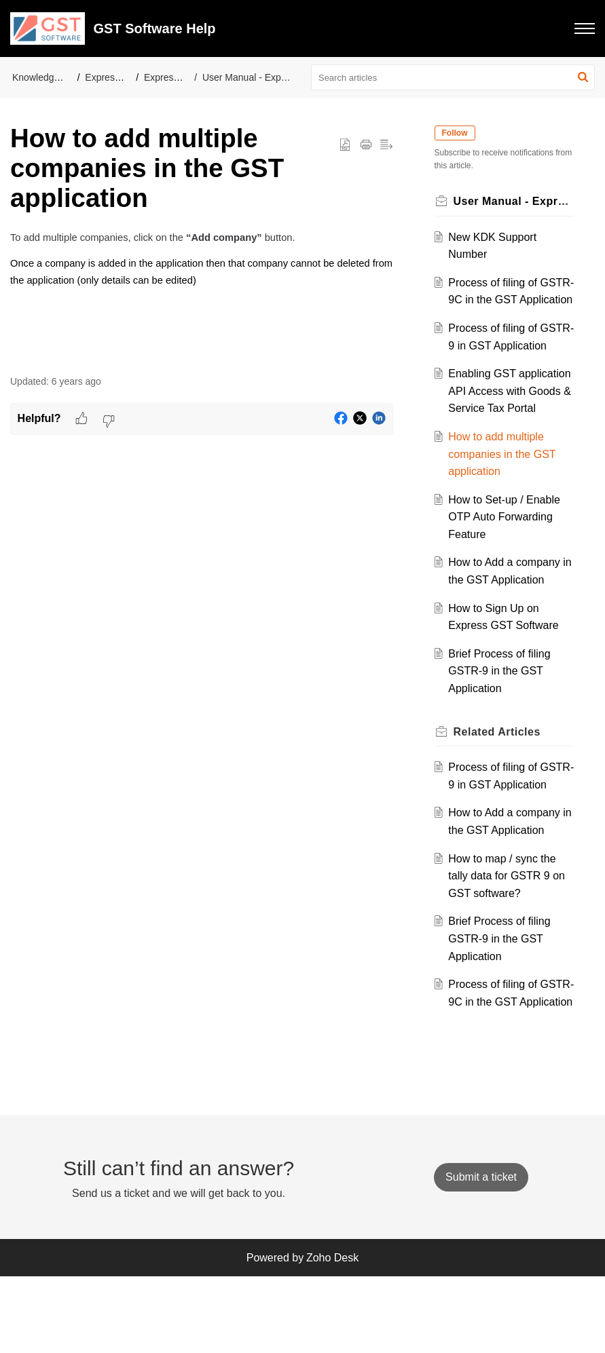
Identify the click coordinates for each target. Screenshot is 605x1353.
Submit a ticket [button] (481, 1253)
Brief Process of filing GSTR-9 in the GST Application (502, 723)
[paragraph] (201, 268)
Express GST (172, 77)
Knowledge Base (48, 77)
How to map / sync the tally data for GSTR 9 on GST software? (509, 945)
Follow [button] (457, 133)
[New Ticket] (481, 1253)
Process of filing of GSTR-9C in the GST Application (502, 300)
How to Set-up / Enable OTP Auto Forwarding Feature (507, 569)
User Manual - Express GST (261, 77)
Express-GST (113, 77)
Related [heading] (499, 783)
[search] (453, 77)
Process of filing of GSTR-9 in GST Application (495, 363)
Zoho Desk (332, 1334)
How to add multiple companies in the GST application (504, 506)
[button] (584, 28)
